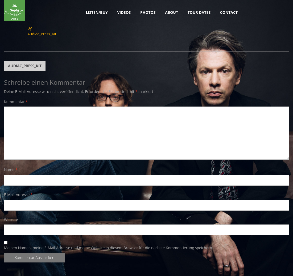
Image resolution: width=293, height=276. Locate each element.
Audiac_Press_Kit (41, 33)
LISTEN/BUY (97, 12)
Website (11, 219)
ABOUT (171, 12)
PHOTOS (148, 12)
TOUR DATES (199, 12)
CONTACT (229, 12)
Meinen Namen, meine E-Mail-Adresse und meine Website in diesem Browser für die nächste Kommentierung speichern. (108, 247)
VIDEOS (124, 12)
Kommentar (16, 101)
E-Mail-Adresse (18, 194)
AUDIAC (13, 12)
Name (11, 169)
